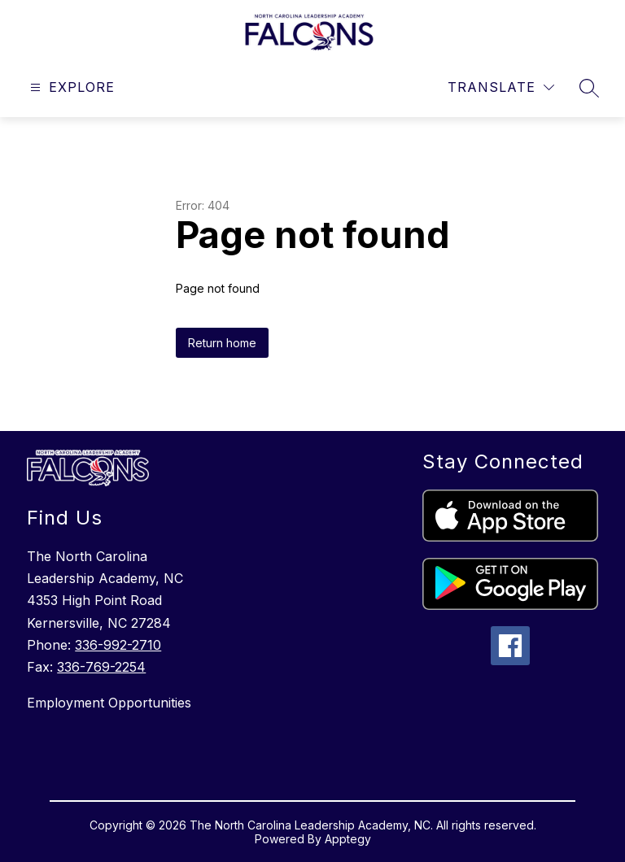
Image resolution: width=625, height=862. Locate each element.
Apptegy (348, 839)
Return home (222, 343)
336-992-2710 (118, 645)
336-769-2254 (101, 667)
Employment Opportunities (109, 702)
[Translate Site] (501, 87)
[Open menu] (70, 87)
